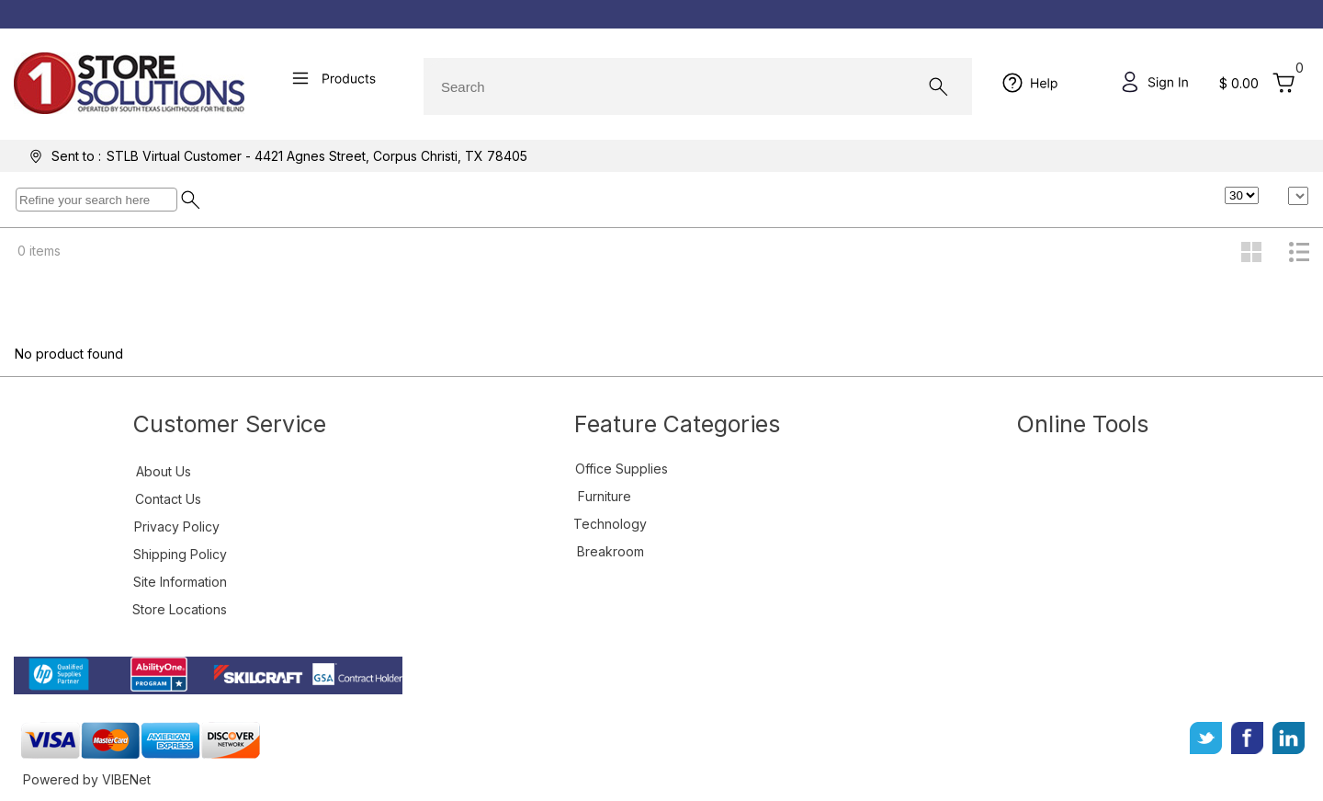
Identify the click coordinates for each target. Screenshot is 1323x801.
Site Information (180, 581)
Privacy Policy (177, 526)
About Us (163, 471)
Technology (610, 524)
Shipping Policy (180, 554)
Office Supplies (621, 468)
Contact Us (168, 499)
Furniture (604, 496)
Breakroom (610, 551)
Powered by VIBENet (87, 779)
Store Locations (179, 609)
